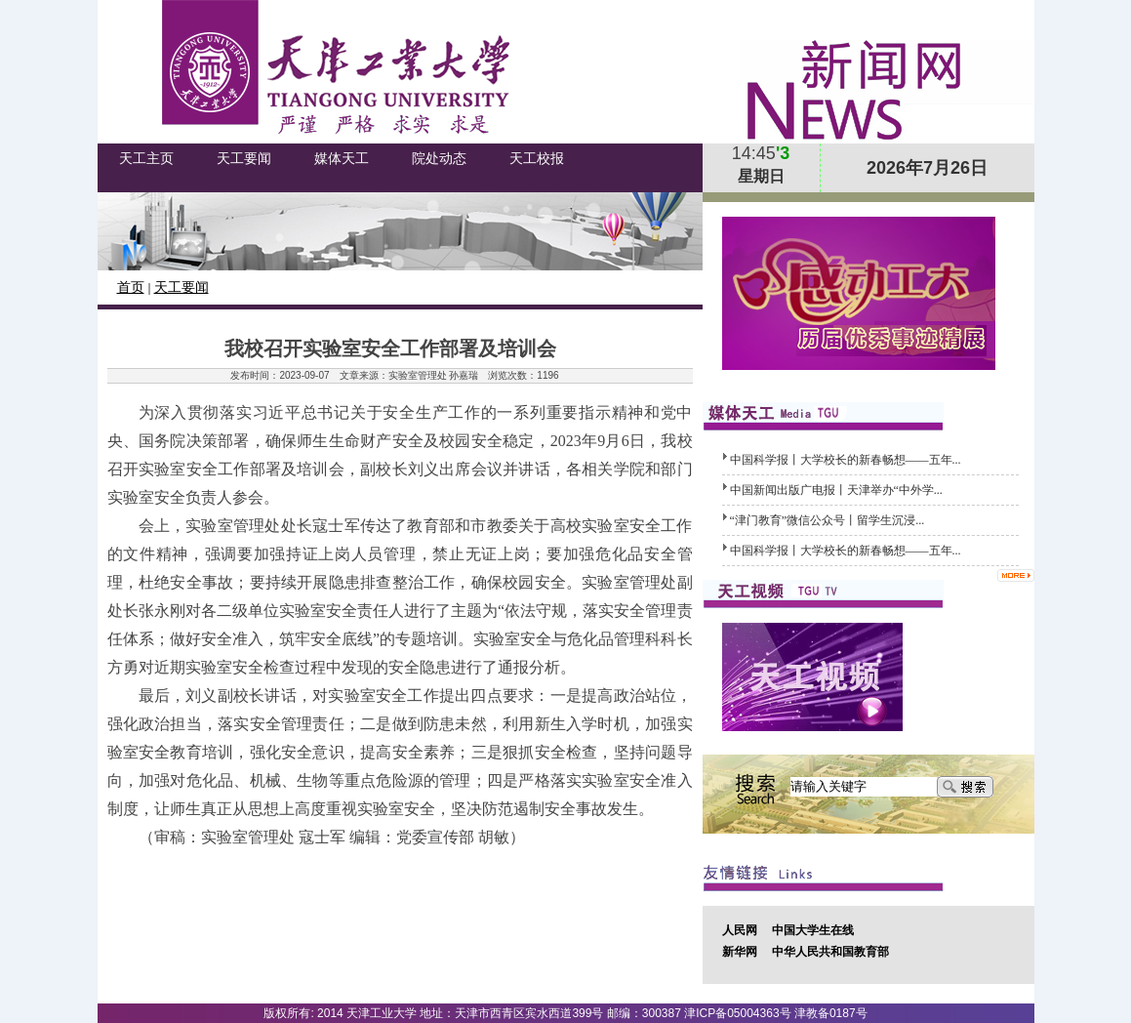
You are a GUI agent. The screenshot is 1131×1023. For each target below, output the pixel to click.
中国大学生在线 (813, 930)
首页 (130, 287)
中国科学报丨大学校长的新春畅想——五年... (845, 460)
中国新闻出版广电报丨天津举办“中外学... (836, 490)
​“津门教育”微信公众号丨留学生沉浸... (827, 520)
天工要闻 (181, 287)
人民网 (739, 930)
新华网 (739, 952)
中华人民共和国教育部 (830, 952)
